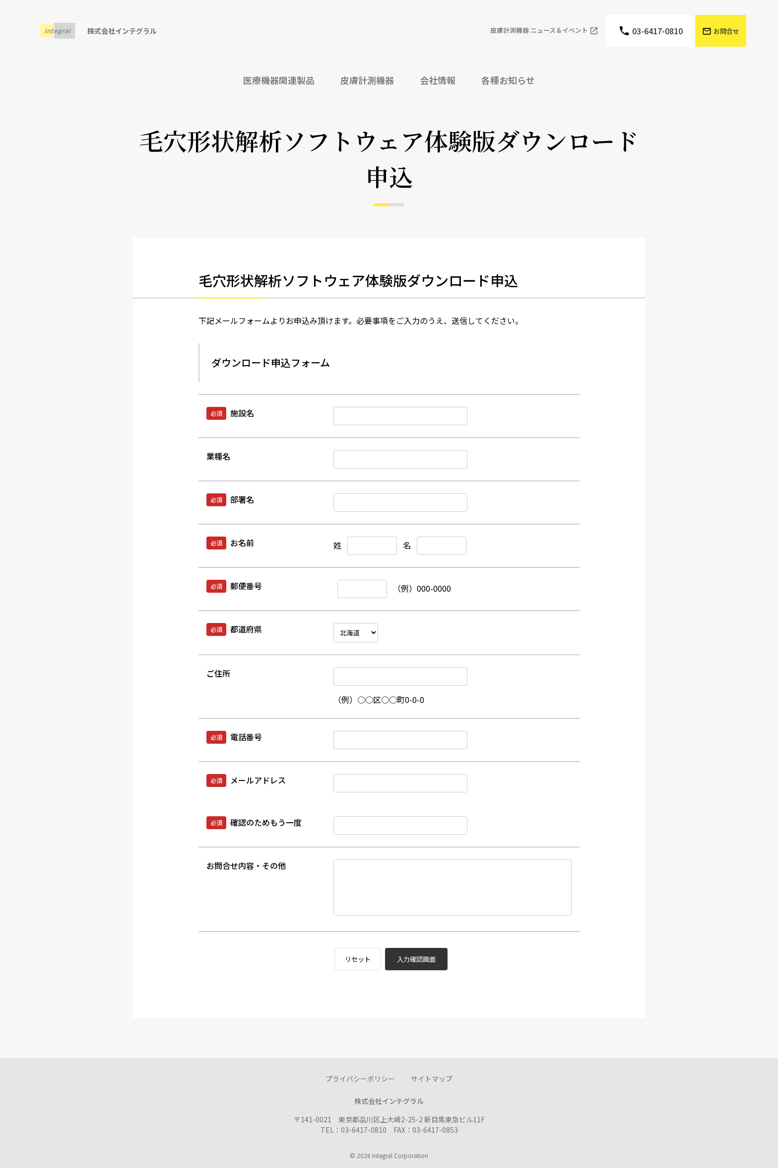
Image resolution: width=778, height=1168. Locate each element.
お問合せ (726, 31)
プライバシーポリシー (360, 1079)
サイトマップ (432, 1079)
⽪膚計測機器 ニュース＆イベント (539, 30)
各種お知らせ (508, 80)
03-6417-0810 (657, 31)
